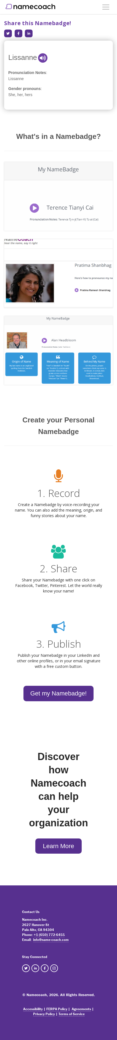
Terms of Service (72, 1014)
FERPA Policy (56, 1009)
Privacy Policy (44, 1014)
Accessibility (33, 1009)
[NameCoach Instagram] (54, 968)
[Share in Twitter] (8, 33)
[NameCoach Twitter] (26, 968)
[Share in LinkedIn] (29, 33)
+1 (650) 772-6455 (49, 934)
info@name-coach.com (51, 939)
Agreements (81, 1009)
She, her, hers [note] (20, 94)
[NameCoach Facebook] (45, 968)
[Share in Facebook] (18, 33)
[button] (42, 58)
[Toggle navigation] (106, 7)
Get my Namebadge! (58, 693)
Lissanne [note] (16, 78)
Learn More (58, 846)
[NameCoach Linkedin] (35, 968)
